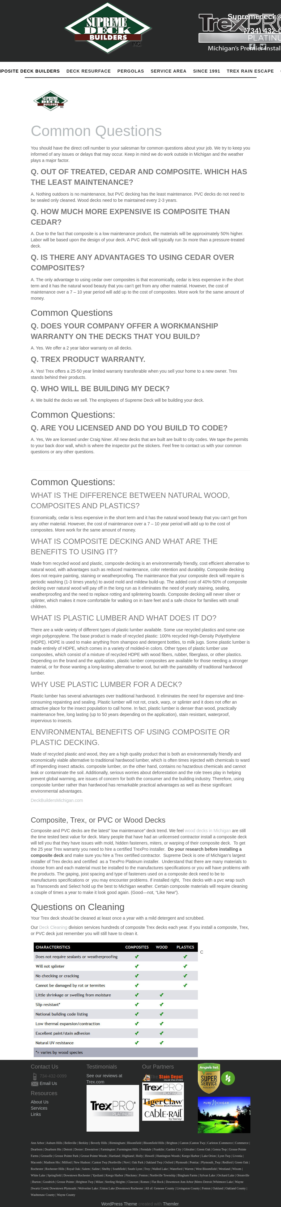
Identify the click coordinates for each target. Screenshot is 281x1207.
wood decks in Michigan (208, 830)
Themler (171, 1203)
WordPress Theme (119, 1203)
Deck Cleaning (54, 927)
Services (39, 1108)
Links (36, 1114)
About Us (40, 1101)
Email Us (48, 1083)
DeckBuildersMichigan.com (57, 800)
